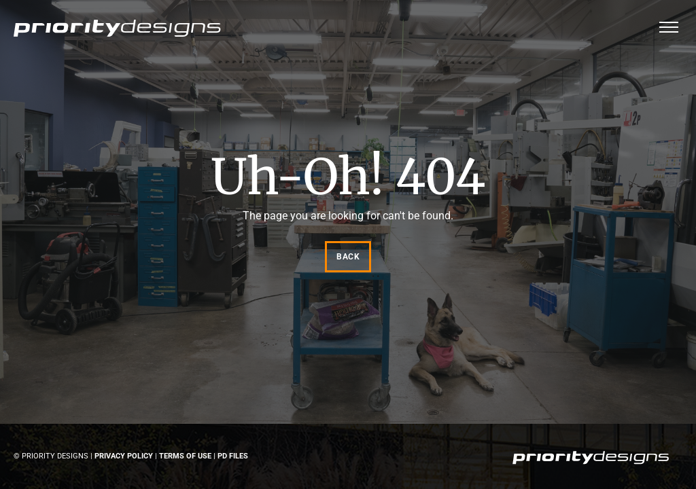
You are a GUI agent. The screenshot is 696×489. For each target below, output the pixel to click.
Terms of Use (185, 456)
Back (348, 256)
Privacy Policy (123, 456)
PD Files (233, 456)
